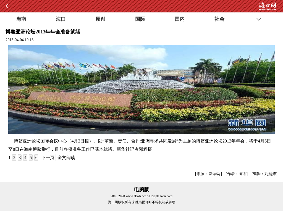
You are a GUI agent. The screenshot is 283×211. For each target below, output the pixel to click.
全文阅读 (66, 157)
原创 (100, 19)
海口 (61, 19)
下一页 (47, 157)
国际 (140, 19)
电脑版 (141, 189)
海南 (21, 19)
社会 (219, 19)
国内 (180, 19)
